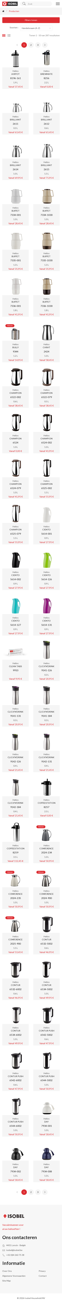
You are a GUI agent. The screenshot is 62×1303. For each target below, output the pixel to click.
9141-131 (15, 715)
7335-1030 (46, 260)
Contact (43, 1276)
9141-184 (46, 715)
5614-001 (46, 533)
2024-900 (46, 898)
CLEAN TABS (15, 666)
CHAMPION (15, 393)
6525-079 (15, 533)
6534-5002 (46, 989)
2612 (46, 123)
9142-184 (15, 807)
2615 (46, 169)
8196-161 (15, 78)
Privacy (42, 1271)
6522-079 (46, 397)
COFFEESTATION (46, 803)
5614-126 (46, 579)
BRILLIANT (15, 119)
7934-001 (46, 1125)
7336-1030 (46, 305)
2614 (15, 169)
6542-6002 (15, 1080)
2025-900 (15, 943)
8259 (15, 852)
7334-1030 (46, 214)
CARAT (46, 347)
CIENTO (46, 529)
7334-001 (15, 214)
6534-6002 (15, 1034)
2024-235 (15, 898)
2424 (46, 351)
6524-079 (15, 488)
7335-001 (15, 260)
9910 (15, 670)
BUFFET (15, 210)
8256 (46, 78)
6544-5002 (46, 1080)
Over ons (7, 1271)
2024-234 (46, 852)
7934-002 (15, 1171)
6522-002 (15, 397)
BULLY (15, 347)
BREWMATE (47, 74)
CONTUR (46, 939)
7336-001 (15, 305)
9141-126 (46, 670)
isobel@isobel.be (14, 1250)
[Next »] (45, 45)
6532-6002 (15, 989)
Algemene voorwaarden (13, 1276)
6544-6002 (15, 1125)
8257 (46, 807)
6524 (15, 442)
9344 (15, 351)
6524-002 (46, 442)
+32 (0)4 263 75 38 (15, 1255)
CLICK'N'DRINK (46, 666)
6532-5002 (46, 943)
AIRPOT (15, 74)
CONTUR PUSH (46, 1030)
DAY (46, 1121)
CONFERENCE (46, 848)
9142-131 (46, 761)
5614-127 (15, 624)
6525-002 (46, 488)
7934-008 (46, 1171)
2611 (15, 123)
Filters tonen (31, 20)
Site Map (6, 1280)
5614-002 (15, 579)
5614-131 (46, 624)
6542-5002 (46, 1034)
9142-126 (15, 761)
